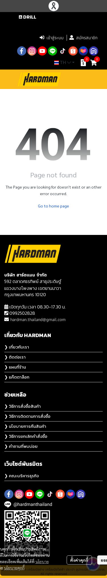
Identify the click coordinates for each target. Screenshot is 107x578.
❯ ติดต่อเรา (15, 357)
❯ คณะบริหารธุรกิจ (21, 475)
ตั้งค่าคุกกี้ (79, 560)
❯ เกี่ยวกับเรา (16, 347)
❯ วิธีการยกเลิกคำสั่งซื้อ (25, 436)
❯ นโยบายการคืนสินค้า (25, 426)
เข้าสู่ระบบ (52, 37)
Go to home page (53, 205)
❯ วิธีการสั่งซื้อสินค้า (22, 406)
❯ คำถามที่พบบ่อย (21, 446)
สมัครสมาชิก (83, 37)
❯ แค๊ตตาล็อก (16, 377)
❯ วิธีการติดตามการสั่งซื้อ (27, 416)
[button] (62, 25)
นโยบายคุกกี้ (14, 567)
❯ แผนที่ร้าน (15, 367)
